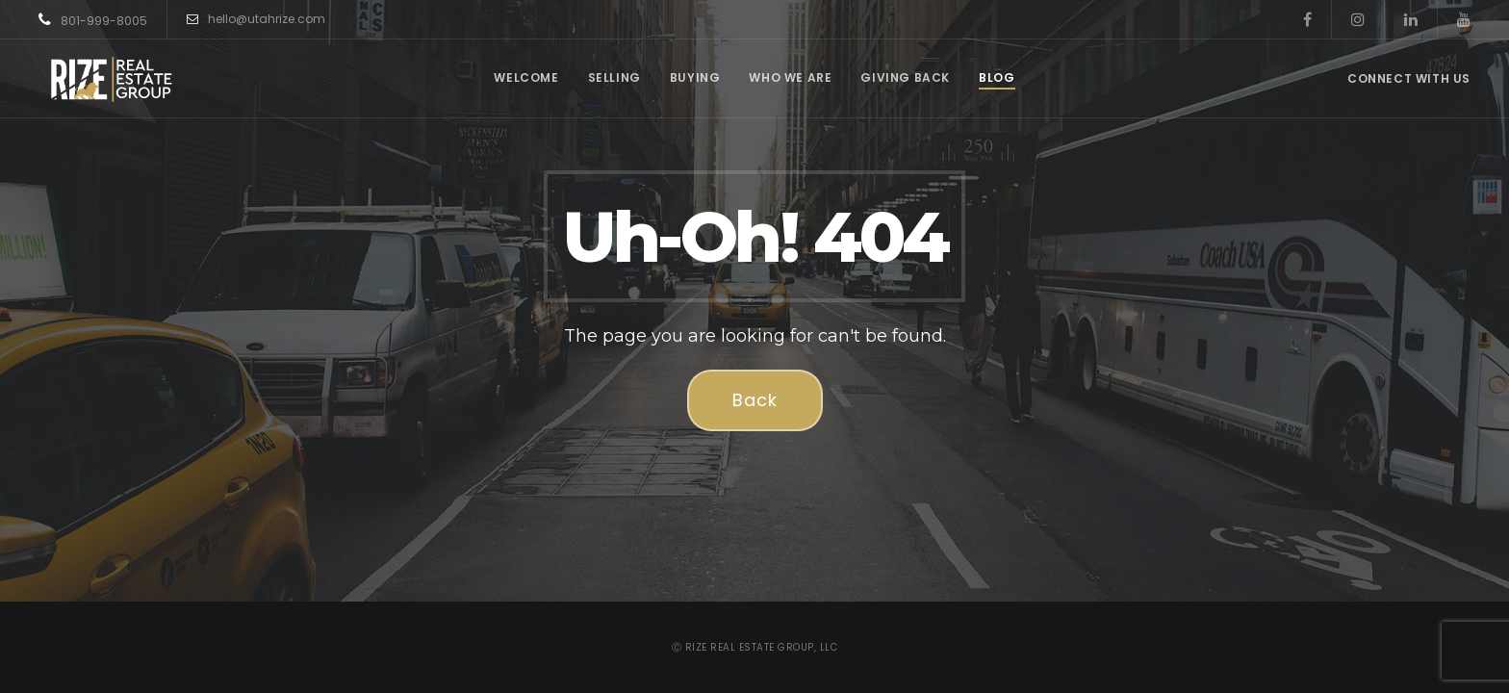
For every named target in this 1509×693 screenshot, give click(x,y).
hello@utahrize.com (256, 19)
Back (755, 400)
